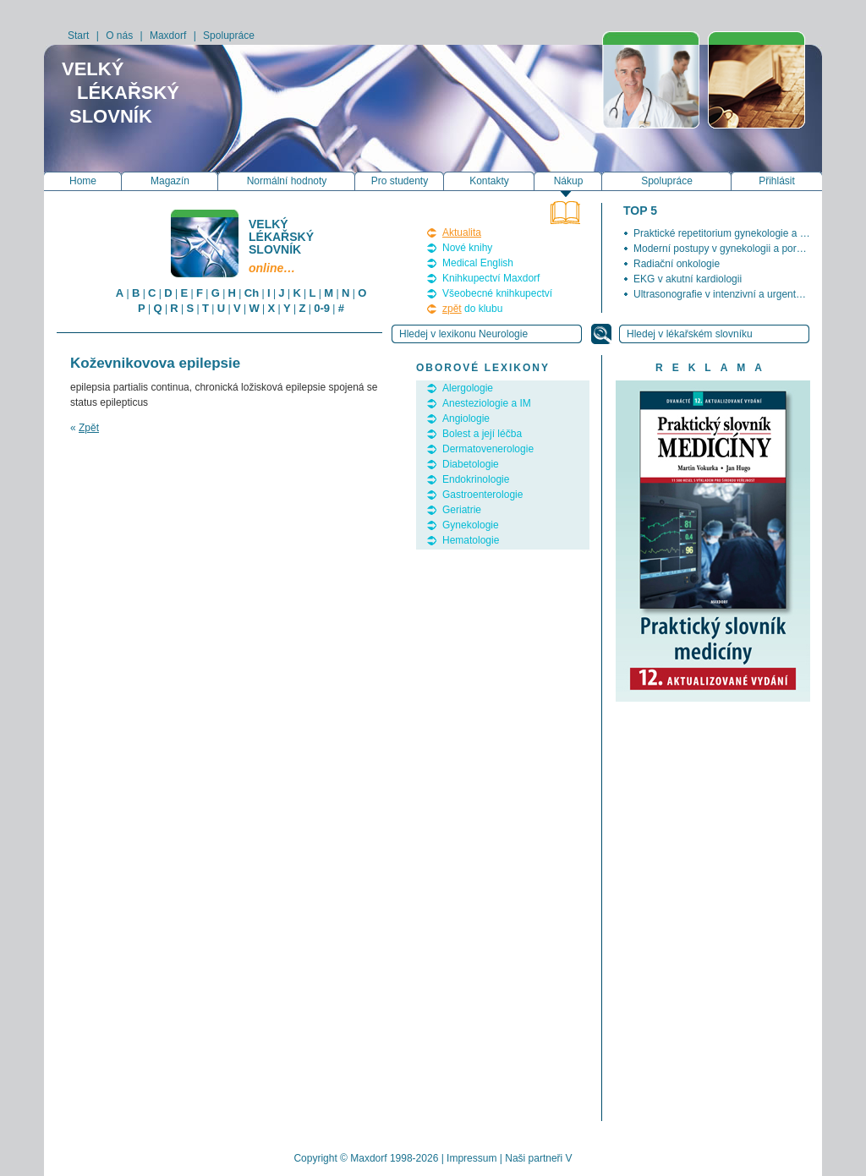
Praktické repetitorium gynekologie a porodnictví (741, 233)
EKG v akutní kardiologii (687, 279)
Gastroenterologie (482, 494)
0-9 (322, 308)
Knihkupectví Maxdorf (491, 278)
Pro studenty (399, 181)
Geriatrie (461, 510)
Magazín (170, 181)
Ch (251, 293)
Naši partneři (533, 1158)
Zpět (89, 428)
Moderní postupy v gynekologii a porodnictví (732, 248)
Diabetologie (470, 464)
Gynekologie (470, 525)
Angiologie (466, 418)
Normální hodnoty (287, 181)
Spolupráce (229, 35)
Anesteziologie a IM (486, 403)
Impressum (471, 1158)
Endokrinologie (475, 479)
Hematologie (470, 540)
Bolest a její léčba (482, 434)
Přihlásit (777, 181)
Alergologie (467, 388)
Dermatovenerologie (488, 449)
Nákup (569, 181)
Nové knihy (467, 248)
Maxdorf (168, 35)
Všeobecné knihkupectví (497, 293)
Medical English (477, 263)
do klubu (472, 309)
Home (82, 181)
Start (78, 35)
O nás (119, 35)
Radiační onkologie (676, 264)
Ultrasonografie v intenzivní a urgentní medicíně (740, 294)
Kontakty (489, 181)
